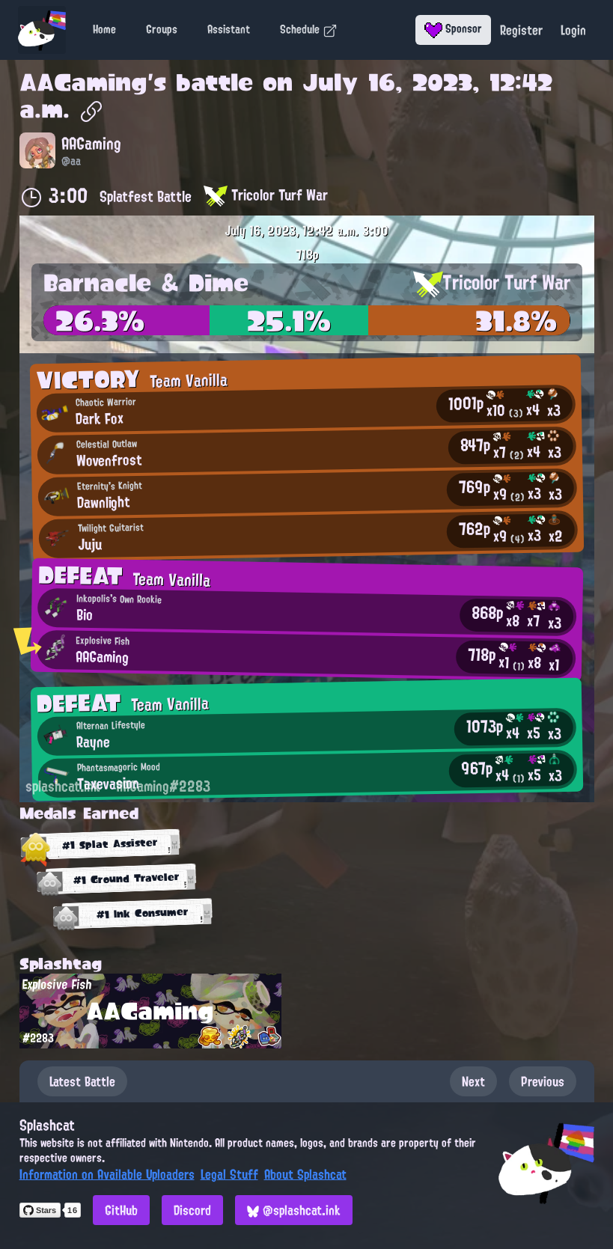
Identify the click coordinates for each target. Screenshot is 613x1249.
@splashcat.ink (294, 1210)
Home (104, 29)
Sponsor (453, 28)
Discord (192, 1210)
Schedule (309, 29)
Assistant (228, 29)
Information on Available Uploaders (107, 1174)
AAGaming (83, 82)
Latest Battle (82, 1081)
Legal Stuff (229, 1174)
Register (521, 30)
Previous (542, 1081)
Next (473, 1081)
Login (573, 30)
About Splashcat (305, 1174)
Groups (161, 29)
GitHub (121, 1210)
